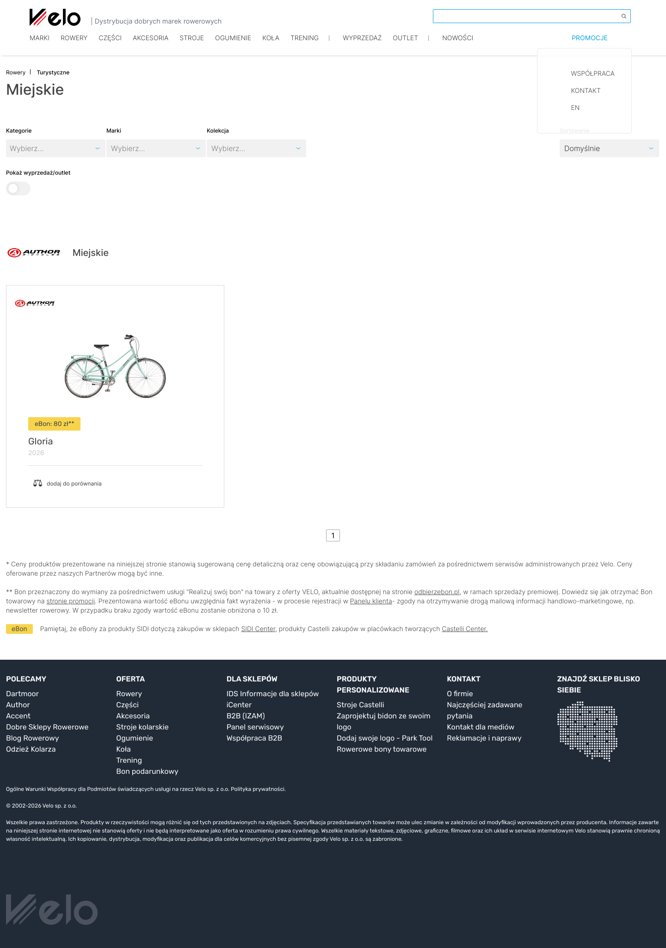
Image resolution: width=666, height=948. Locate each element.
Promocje (590, 45)
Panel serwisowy (255, 727)
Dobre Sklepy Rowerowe (47, 727)
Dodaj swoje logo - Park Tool (384, 738)
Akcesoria (150, 45)
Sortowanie (575, 130)
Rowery (74, 45)
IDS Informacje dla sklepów (273, 693)
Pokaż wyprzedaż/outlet (38, 182)
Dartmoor (22, 693)
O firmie (460, 693)
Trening (129, 760)
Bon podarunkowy (147, 771)
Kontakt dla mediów (480, 727)
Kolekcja (218, 130)
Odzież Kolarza (31, 749)
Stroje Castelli (360, 704)
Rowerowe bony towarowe (382, 749)
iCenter (239, 704)
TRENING (304, 45)
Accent (18, 715)
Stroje (191, 45)
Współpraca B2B (255, 738)
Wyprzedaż (362, 45)
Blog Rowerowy (32, 738)
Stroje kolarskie (142, 727)
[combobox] (112, 148)
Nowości (457, 45)
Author (18, 704)
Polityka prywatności (257, 789)
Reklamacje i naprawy (484, 738)
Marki (39, 45)
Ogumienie (233, 45)
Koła (270, 45)
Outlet (405, 45)
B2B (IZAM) (246, 715)
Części (110, 45)
